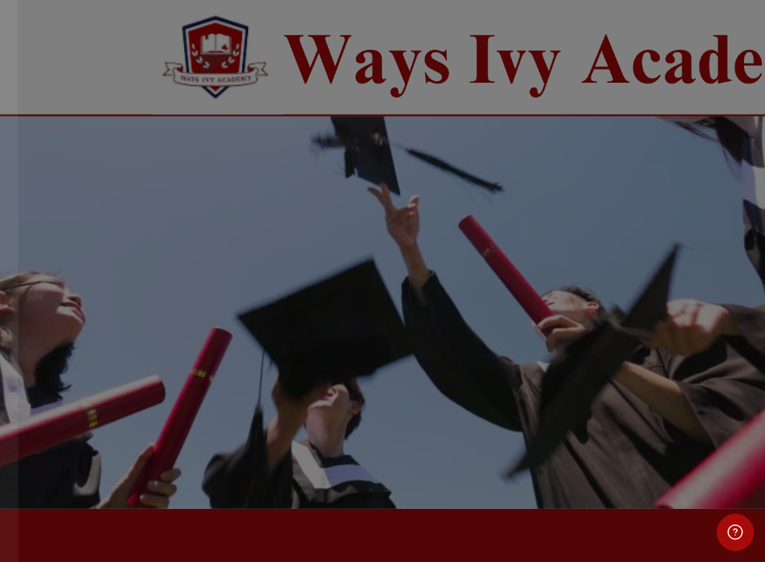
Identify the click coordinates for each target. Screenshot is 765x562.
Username (53, 203)
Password (52, 278)
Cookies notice (165, 492)
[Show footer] (735, 532)
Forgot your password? (249, 350)
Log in (165, 393)
